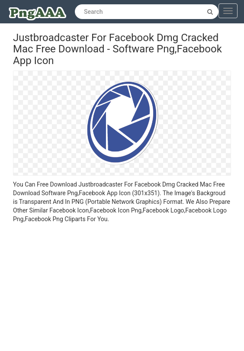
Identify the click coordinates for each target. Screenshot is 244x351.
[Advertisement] (122, 288)
